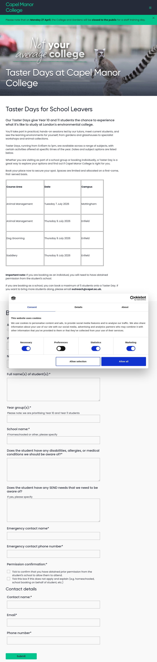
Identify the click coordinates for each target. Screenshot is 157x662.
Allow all (123, 361)
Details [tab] (78, 307)
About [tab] (125, 307)
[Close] (153, 18)
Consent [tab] (32, 307)
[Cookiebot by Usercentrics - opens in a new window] (132, 298)
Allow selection (78, 361)
